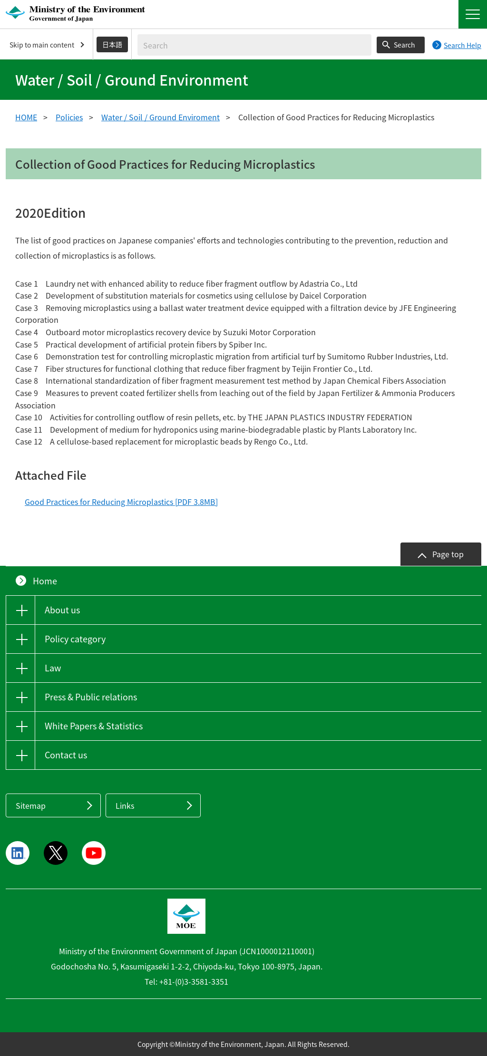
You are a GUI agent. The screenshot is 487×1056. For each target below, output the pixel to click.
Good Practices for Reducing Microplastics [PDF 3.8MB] (121, 501)
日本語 (112, 44)
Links (125, 805)
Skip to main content (42, 44)
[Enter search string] (254, 45)
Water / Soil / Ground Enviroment (160, 117)
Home (45, 580)
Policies (69, 117)
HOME (26, 117)
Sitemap (31, 805)
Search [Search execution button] (404, 44)
